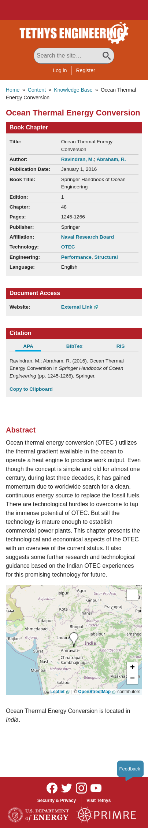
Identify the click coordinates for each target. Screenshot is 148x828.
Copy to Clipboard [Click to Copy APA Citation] (31, 389)
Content (37, 90)
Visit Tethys (98, 800)
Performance (76, 257)
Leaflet (58, 691)
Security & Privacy (56, 800)
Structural (106, 257)
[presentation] (73, 639)
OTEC (68, 247)
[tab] (33, 347)
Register (85, 70)
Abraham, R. (111, 159)
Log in (60, 70)
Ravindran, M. (77, 159)
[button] (132, 667)
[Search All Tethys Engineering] (74, 56)
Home (12, 90)
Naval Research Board (87, 237)
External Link (76, 307)
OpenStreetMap (94, 691)
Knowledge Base (73, 90)
